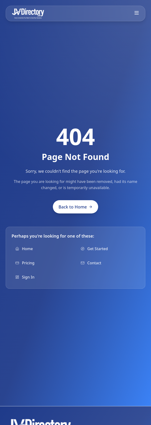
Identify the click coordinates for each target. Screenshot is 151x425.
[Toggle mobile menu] (136, 13)
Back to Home (75, 207)
